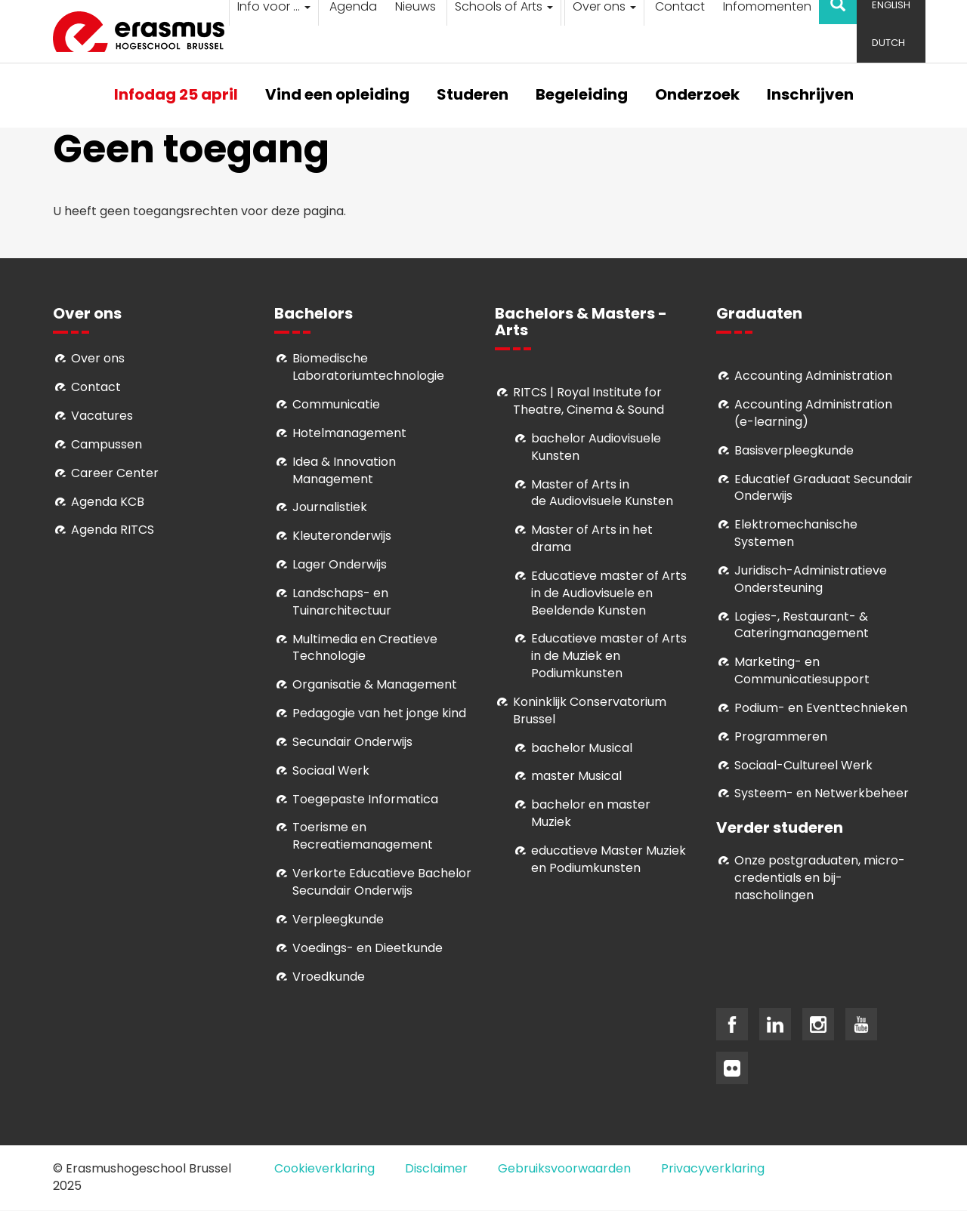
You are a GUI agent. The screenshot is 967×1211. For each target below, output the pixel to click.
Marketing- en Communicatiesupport (802, 670)
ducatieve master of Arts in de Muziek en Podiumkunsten (609, 656)
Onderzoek (697, 95)
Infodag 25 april (176, 95)
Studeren (472, 95)
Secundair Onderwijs (352, 741)
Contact (96, 387)
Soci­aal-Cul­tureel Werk (803, 765)
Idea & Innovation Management (344, 470)
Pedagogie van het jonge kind (379, 713)
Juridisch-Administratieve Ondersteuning (810, 579)
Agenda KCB (107, 501)
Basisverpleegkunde (794, 450)
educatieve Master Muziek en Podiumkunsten (608, 859)
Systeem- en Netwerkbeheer (821, 793)
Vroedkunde (328, 976)
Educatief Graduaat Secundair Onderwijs (823, 487)
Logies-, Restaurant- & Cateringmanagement (801, 625)
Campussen (106, 444)
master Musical (576, 775)
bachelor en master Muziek (590, 813)
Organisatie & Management (374, 684)
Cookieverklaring (324, 1168)
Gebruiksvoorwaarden (564, 1168)
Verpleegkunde (338, 919)
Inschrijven (810, 95)
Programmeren (780, 736)
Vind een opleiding (337, 95)
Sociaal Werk (330, 770)
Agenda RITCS (112, 529)
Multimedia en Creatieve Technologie (364, 647)
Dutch (888, 42)
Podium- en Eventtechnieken (820, 707)
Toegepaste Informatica (365, 799)
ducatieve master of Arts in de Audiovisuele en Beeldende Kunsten (609, 593)
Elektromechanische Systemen (795, 533)
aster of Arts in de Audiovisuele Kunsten (602, 493)
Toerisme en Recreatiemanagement (362, 835)
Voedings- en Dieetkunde (367, 948)
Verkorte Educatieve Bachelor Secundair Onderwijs (381, 881)
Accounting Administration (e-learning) (813, 413)
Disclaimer (436, 1168)
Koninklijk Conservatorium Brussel (589, 710)
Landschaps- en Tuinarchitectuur (341, 601)
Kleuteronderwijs (341, 535)
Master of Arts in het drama (592, 538)
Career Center (115, 473)
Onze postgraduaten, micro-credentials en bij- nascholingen (819, 878)
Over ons (98, 358)
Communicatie (336, 404)
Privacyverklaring (713, 1168)
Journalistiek (329, 507)
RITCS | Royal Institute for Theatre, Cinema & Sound (588, 401)
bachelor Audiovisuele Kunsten (596, 447)
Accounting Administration (813, 375)
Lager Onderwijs (339, 564)
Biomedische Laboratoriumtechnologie (368, 367)
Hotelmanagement (349, 433)
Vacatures (102, 415)
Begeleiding (582, 95)
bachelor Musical (581, 747)
